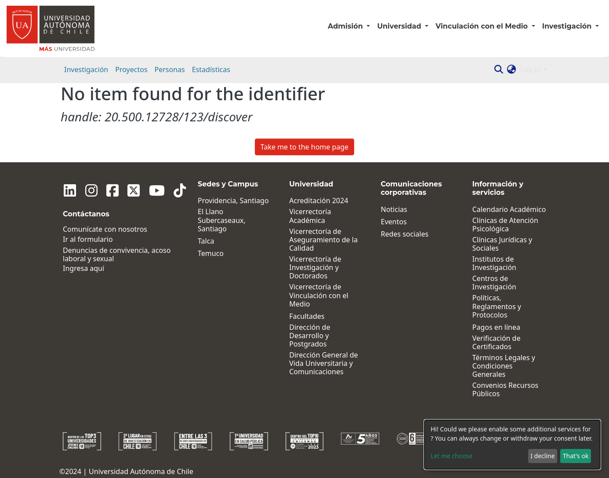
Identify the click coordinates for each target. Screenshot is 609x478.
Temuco (206, 253)
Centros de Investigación (493, 282)
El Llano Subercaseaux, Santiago (217, 220)
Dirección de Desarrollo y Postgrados (306, 336)
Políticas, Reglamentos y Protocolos (508, 302)
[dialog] (512, 444)
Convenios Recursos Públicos (504, 381)
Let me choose (451, 456)
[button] (511, 69)
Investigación (86, 69)
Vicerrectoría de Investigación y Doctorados (311, 268)
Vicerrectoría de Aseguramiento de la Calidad (320, 240)
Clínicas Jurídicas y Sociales (501, 244)
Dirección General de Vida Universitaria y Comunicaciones (320, 363)
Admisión (346, 26)
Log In (531, 69)
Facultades (303, 316)
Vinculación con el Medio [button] (482, 26)
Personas (170, 69)
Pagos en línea (495, 319)
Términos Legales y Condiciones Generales (502, 358)
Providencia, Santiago (228, 201)
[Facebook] (108, 190)
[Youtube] (148, 190)
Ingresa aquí (83, 268)
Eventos (391, 222)
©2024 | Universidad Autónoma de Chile (126, 463)
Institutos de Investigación (493, 263)
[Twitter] (127, 190)
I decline (542, 456)
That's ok (576, 456)
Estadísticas (211, 69)
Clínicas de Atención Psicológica (504, 224)
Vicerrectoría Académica (306, 216)
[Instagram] (88, 190)
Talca (201, 241)
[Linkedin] (69, 190)
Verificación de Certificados (495, 334)
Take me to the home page (304, 147)
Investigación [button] (568, 26)
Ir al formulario (88, 239)
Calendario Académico (508, 209)
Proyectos (131, 69)
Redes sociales (402, 234)
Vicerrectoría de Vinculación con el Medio (315, 295)
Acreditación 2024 (315, 201)
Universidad (400, 26)
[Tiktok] (169, 190)
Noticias (391, 209)
